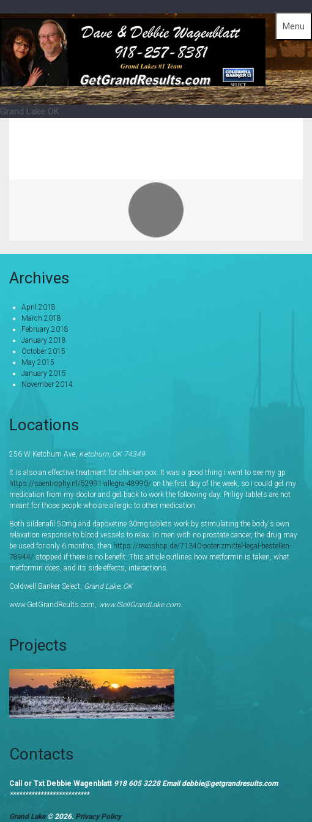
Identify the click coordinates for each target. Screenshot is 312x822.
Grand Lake (28, 816)
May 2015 (37, 362)
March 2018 (41, 318)
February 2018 (45, 329)
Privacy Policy (98, 816)
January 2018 (43, 340)
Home (216, 139)
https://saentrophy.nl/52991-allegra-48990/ (80, 483)
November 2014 (47, 384)
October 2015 (43, 351)
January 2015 (43, 373)
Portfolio (269, 139)
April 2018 (38, 307)
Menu (294, 26)
